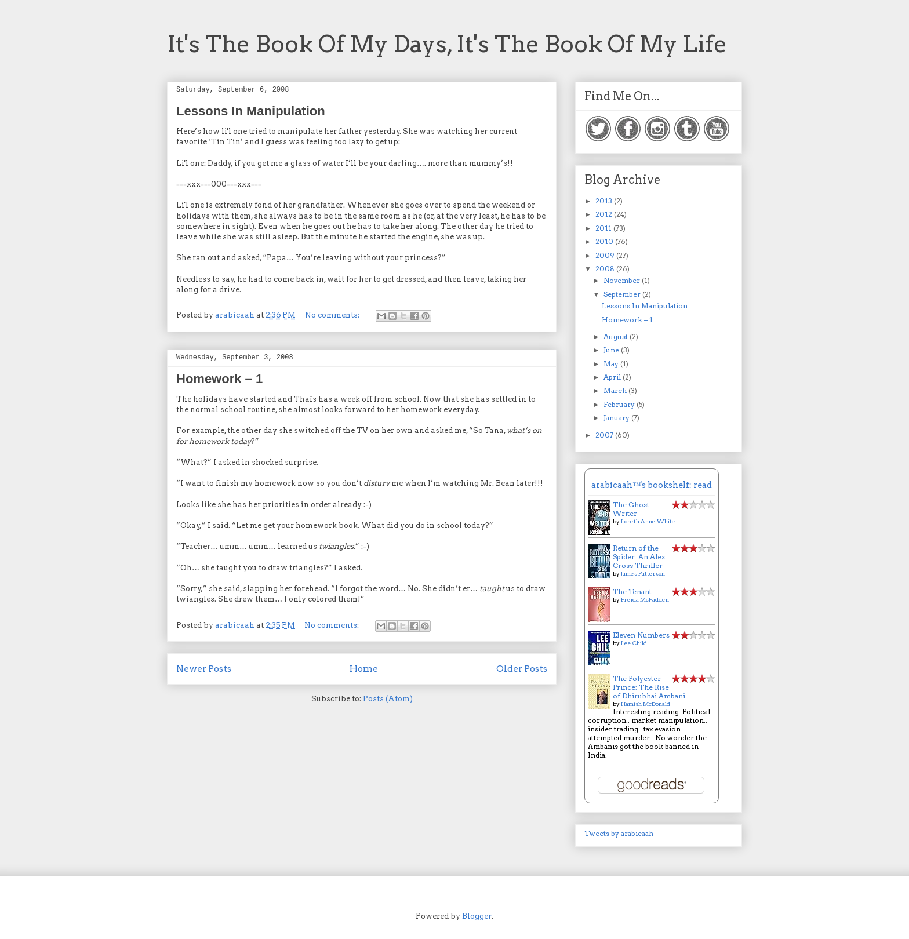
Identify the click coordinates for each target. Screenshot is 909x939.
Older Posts (521, 668)
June (612, 349)
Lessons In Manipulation (250, 111)
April (613, 377)
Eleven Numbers (641, 635)
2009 (605, 255)
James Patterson (643, 573)
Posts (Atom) (388, 698)
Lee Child (634, 642)
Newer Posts (203, 668)
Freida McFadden (645, 599)
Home (364, 668)
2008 (605, 268)
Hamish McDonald (645, 703)
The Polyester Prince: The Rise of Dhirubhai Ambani (649, 687)
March (615, 390)
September (622, 294)
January (617, 417)
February (620, 404)
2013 (604, 200)
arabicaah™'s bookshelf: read (651, 485)
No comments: (333, 315)
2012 (604, 214)
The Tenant (632, 591)
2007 (605, 435)
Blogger (477, 916)
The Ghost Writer (631, 509)
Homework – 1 (219, 379)
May (611, 363)
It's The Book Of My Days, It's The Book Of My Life (447, 44)
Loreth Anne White (648, 521)
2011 (604, 228)
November (622, 280)
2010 (605, 241)
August (616, 336)
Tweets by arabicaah (618, 833)
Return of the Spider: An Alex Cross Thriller (639, 557)
